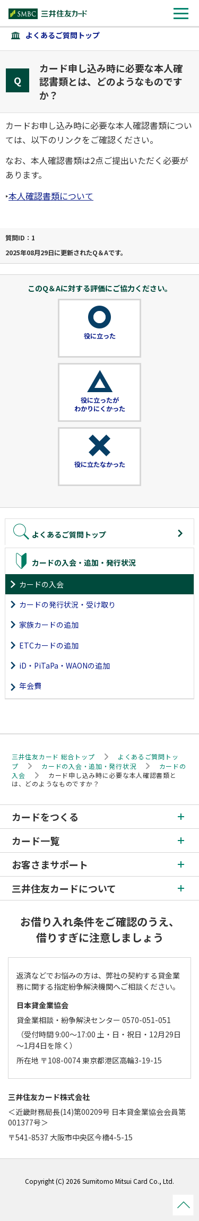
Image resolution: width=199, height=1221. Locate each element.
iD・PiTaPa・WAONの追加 (64, 665)
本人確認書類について (50, 195)
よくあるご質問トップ (62, 35)
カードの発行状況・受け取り (67, 604)
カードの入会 (41, 584)
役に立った (100, 336)
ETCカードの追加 (49, 645)
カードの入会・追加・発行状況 (88, 765)
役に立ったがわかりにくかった (99, 404)
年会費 (30, 685)
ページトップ (183, 1205)
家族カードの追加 (49, 624)
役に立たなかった (99, 464)
